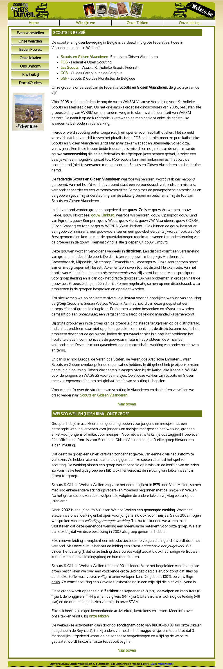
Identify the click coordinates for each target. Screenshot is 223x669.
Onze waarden (30, 41)
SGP (64, 78)
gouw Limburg (102, 215)
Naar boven (126, 404)
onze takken (99, 616)
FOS (64, 62)
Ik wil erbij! (30, 74)
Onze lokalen (30, 58)
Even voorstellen (30, 33)
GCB (64, 73)
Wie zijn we (85, 22)
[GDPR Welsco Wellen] (161, 663)
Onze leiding (189, 22)
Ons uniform (30, 66)
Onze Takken (137, 22)
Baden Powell (30, 49)
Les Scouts (70, 67)
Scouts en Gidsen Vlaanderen (84, 56)
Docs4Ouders (30, 83)
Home (34, 22)
